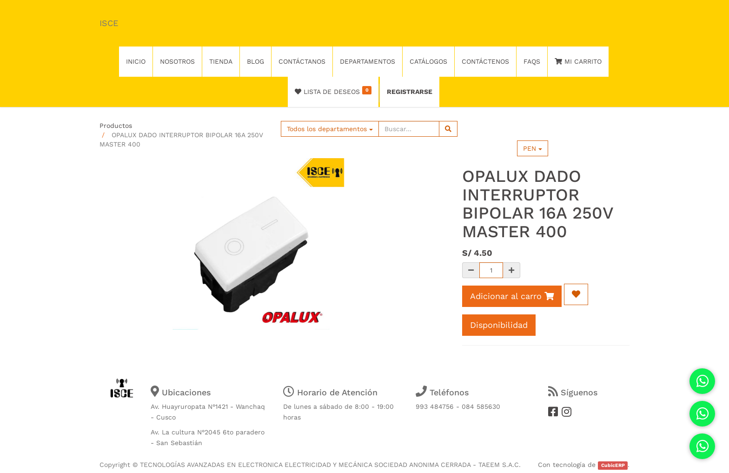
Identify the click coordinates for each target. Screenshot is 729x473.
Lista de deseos (333, 90)
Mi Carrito (578, 61)
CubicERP (613, 465)
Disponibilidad (499, 325)
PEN (532, 148)
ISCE (108, 23)
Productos (115, 125)
